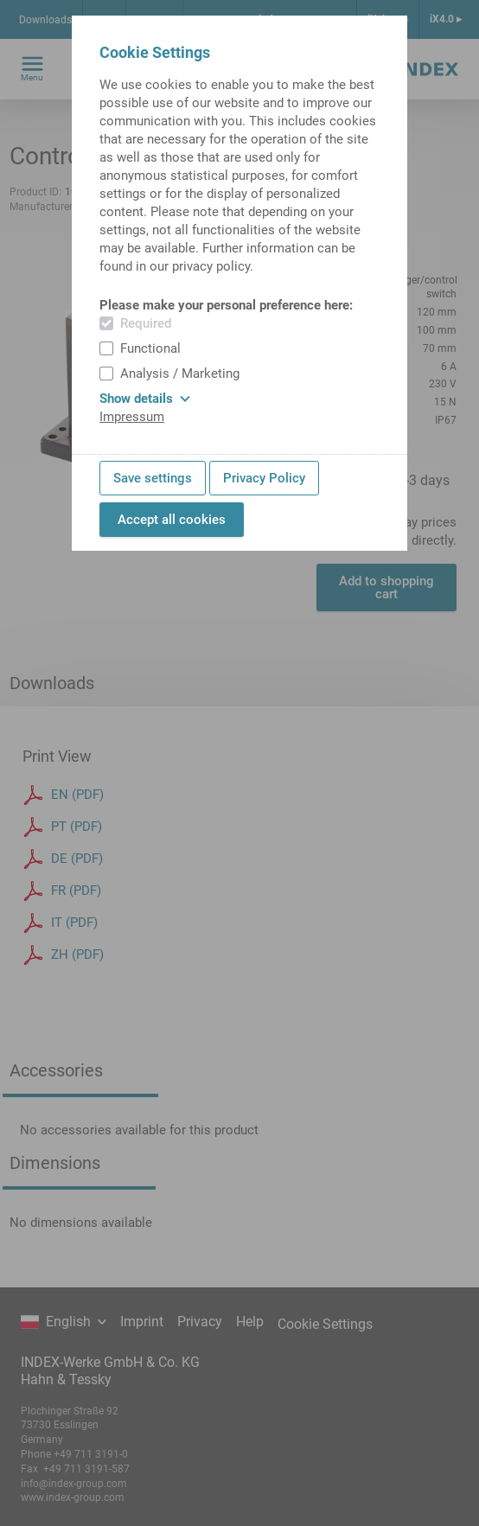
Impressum (131, 417)
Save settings (152, 478)
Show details (144, 398)
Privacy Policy (264, 478)
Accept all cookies (172, 519)
